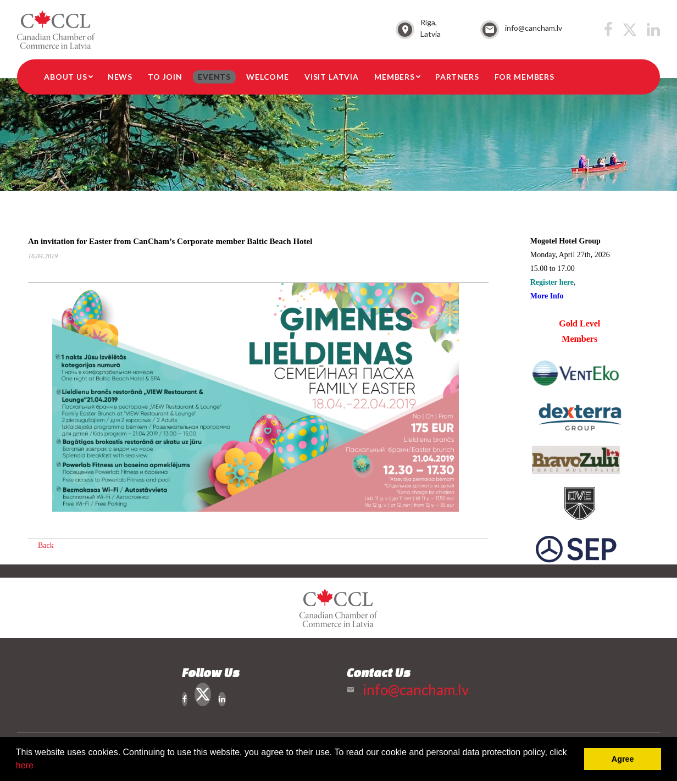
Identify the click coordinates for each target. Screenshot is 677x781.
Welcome (267, 76)
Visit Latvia (331, 76)
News (120, 76)
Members (394, 76)
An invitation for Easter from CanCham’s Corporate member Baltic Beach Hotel (170, 241)
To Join (165, 76)
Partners (457, 76)
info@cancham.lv (533, 27)
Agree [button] (623, 759)
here (25, 765)
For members (524, 76)
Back (46, 545)
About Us (65, 76)
